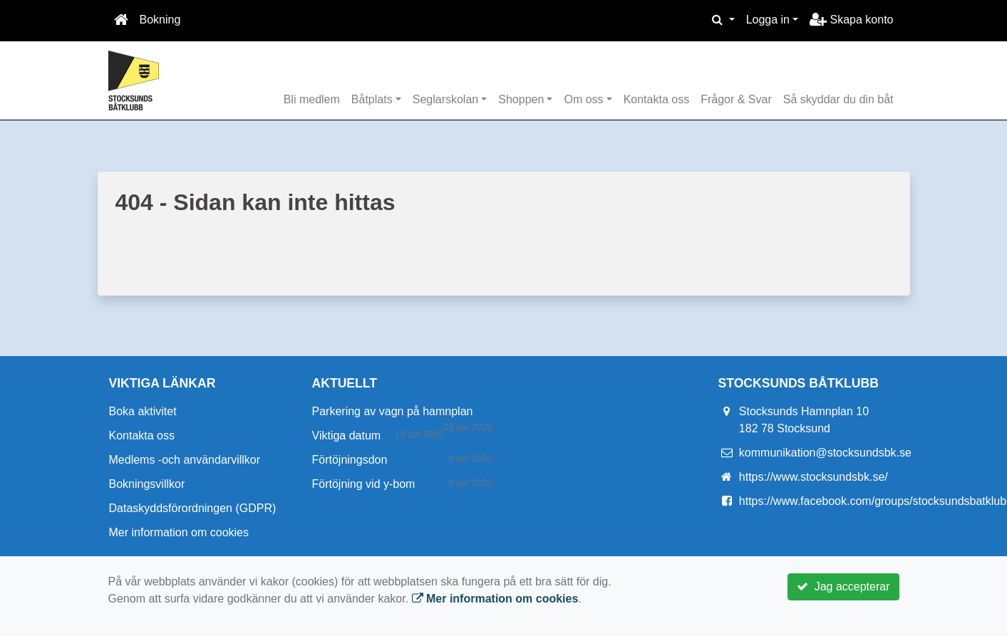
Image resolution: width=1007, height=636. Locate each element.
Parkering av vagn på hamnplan (392, 411)
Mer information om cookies (179, 532)
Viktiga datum (346, 435)
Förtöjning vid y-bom (363, 484)
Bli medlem (312, 99)
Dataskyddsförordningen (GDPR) (193, 508)
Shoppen (521, 99)
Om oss (583, 99)
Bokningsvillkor (147, 484)
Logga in (768, 20)
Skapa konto (851, 20)
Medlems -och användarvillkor (185, 460)
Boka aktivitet (143, 411)
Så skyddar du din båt (838, 99)
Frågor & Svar (736, 99)
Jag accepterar (843, 586)
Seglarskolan (446, 99)
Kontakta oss (657, 99)
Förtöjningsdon (350, 460)
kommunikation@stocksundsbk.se (825, 453)
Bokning (160, 20)
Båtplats (372, 99)
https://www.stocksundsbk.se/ (813, 477)
